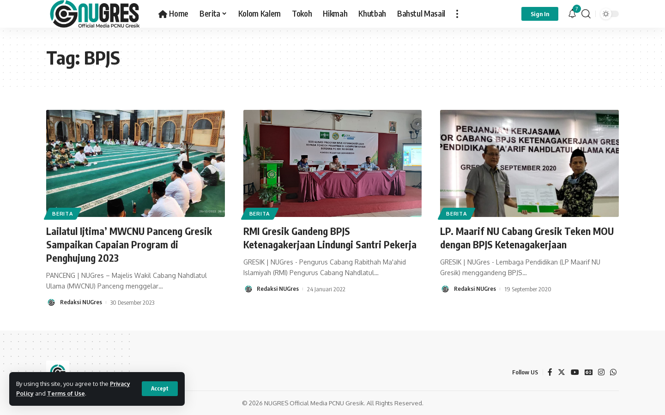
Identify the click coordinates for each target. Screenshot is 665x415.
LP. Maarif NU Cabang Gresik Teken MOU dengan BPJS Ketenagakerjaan (528, 237)
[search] (586, 14)
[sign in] (539, 14)
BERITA (63, 213)
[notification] (572, 14)
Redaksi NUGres (81, 302)
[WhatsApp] (613, 372)
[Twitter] (561, 372)
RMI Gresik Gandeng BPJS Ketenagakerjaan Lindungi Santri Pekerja (331, 237)
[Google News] (588, 372)
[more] (457, 14)
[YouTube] (574, 372)
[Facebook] (549, 372)
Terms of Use (67, 393)
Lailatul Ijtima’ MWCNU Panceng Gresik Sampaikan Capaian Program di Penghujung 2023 (130, 244)
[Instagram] (601, 372)
